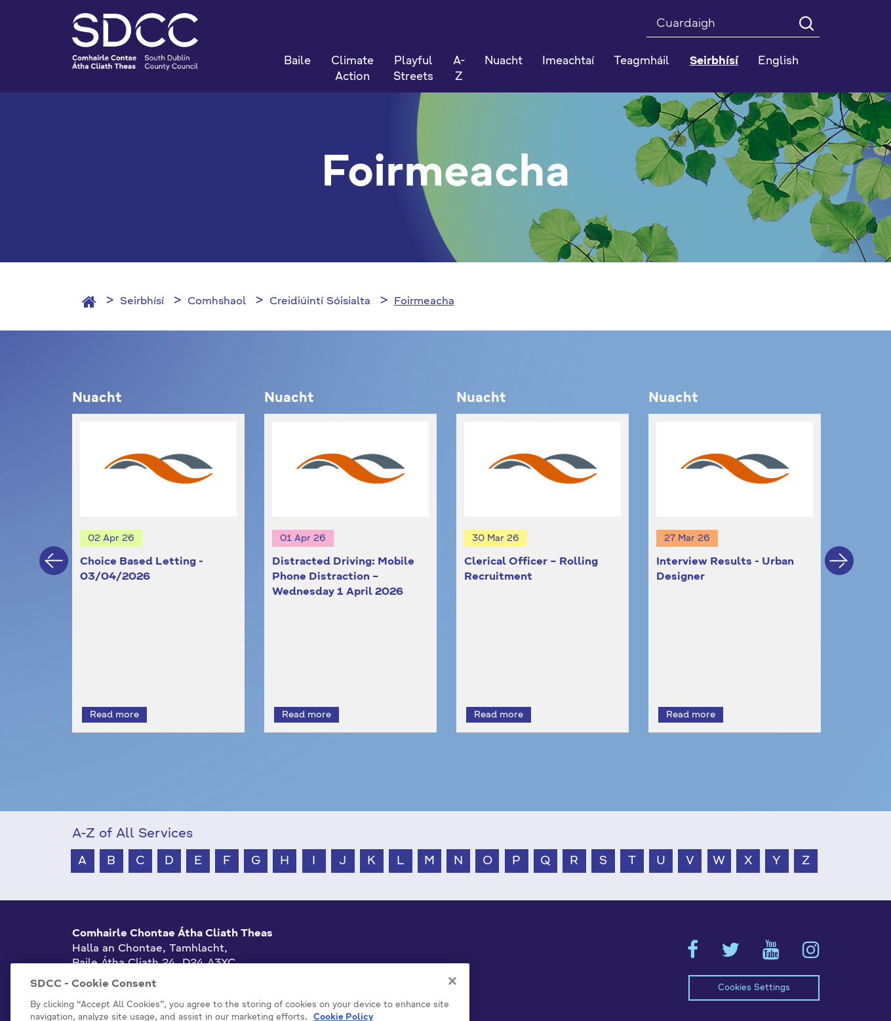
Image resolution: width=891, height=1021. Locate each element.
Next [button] (839, 548)
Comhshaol (217, 301)
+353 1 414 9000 (119, 961)
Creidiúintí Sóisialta (319, 301)
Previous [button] (53, 548)
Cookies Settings (754, 963)
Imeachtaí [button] (568, 61)
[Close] (452, 1015)
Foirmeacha (424, 301)
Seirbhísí (142, 301)
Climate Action (352, 69)
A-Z (459, 69)
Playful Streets (413, 69)
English (778, 61)
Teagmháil (641, 61)
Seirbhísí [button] (714, 61)
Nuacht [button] (504, 61)
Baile (297, 61)
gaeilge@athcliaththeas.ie (140, 983)
